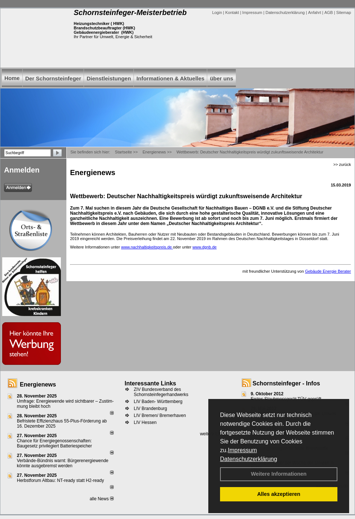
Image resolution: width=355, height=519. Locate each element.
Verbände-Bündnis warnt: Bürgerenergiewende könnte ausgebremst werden (63, 463)
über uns (221, 78)
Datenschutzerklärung (248, 459)
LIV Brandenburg (150, 408)
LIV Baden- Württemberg (158, 401)
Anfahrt (314, 12)
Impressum (242, 450)
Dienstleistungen (109, 78)
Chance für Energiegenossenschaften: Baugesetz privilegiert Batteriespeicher (54, 443)
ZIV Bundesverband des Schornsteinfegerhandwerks (161, 392)
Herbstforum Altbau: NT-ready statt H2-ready (60, 480)
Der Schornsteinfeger (53, 78)
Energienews (38, 384)
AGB (328, 12)
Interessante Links (150, 383)
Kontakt (232, 12)
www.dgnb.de (205, 247)
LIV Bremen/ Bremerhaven (160, 415)
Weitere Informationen (279, 474)
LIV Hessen (145, 422)
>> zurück (342, 164)
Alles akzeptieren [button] (278, 494)
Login (217, 12)
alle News (101, 498)
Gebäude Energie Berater (328, 271)
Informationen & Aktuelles (170, 78)
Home (12, 78)
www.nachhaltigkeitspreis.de (147, 247)
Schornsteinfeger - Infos (286, 383)
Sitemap (343, 12)
